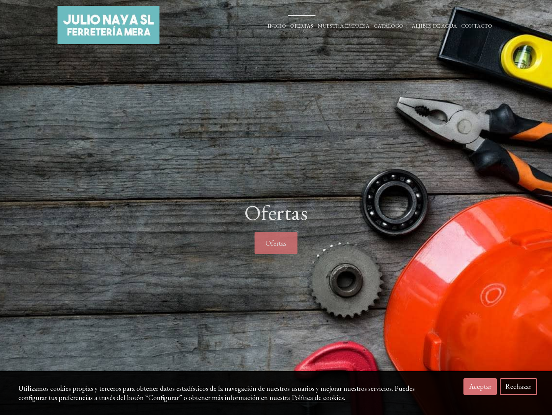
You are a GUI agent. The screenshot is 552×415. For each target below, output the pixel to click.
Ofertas (301, 25)
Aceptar (480, 386)
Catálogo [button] (390, 25)
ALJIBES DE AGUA (434, 25)
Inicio (277, 25)
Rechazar (518, 386)
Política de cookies (318, 397)
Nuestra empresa (344, 25)
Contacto (476, 25)
